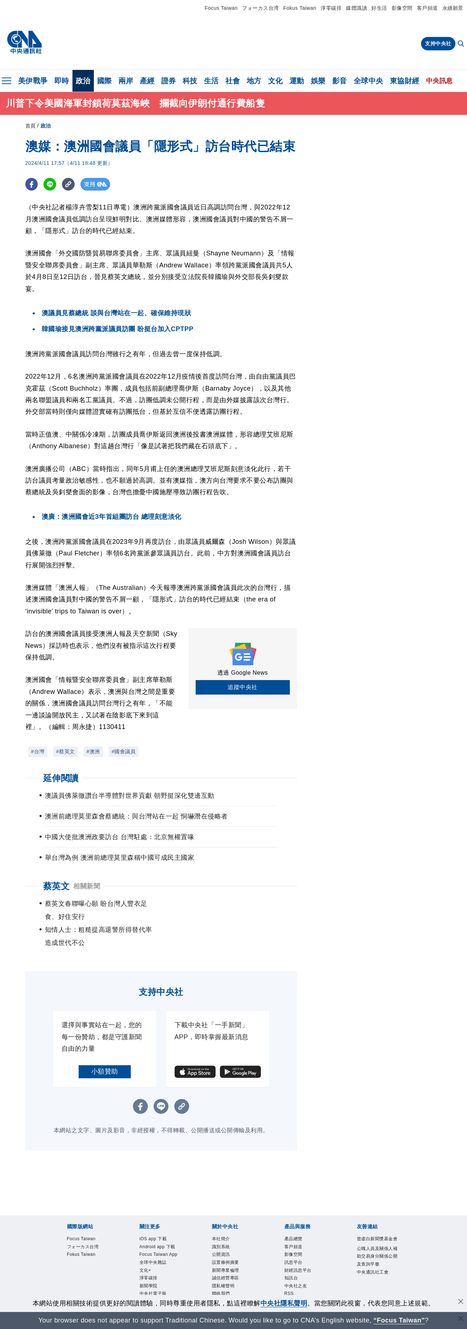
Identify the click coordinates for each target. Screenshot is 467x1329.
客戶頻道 (427, 8)
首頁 (30, 126)
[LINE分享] (50, 184)
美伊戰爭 (33, 81)
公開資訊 (224, 1232)
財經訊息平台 (303, 1252)
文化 (275, 81)
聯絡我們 (224, 1280)
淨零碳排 (331, 8)
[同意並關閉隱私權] (460, 1302)
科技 (190, 81)
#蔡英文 (65, 752)
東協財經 (405, 81)
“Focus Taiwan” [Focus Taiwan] (399, 1320)
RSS (291, 1280)
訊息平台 (297, 1242)
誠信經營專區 (231, 1261)
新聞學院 (152, 1290)
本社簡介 (224, 1214)
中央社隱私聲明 (284, 1303)
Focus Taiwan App (159, 1247)
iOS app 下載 (158, 1214)
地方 (254, 81)
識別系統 (224, 1223)
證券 (168, 81)
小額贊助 (104, 1045)
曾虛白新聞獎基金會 (376, 1219)
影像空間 (402, 8)
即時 (61, 81)
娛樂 (318, 81)
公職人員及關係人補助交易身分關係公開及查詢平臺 (376, 1247)
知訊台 (294, 1261)
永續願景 (452, 8)
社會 (232, 81)
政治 (83, 81)
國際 (104, 81)
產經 (147, 81)
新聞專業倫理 (231, 1252)
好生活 (379, 8)
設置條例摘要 (231, 1242)
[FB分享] (31, 184)
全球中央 (368, 81)
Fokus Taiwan (299, 8)
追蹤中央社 (243, 687)
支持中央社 (438, 43)
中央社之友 (300, 1271)
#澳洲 (93, 752)
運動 (296, 81)
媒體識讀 (356, 8)
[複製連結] (68, 184)
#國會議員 (123, 752)
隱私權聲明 (228, 1271)
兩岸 (125, 81)
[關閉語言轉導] (460, 1319)
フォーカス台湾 (260, 8)
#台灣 (38, 752)
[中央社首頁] (24, 42)
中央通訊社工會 (376, 1276)
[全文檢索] (462, 44)
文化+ (147, 1271)
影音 (339, 81)
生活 (211, 81)
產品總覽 (297, 1214)
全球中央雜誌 (158, 1261)
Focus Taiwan (221, 8)
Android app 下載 (157, 1228)
